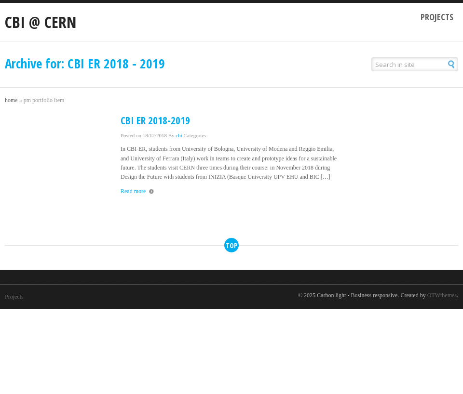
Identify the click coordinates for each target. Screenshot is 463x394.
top (231, 245)
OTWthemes (442, 295)
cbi (179, 135)
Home (11, 100)
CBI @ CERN (40, 22)
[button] (452, 64)
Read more (133, 191)
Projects (437, 17)
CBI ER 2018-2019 (155, 120)
